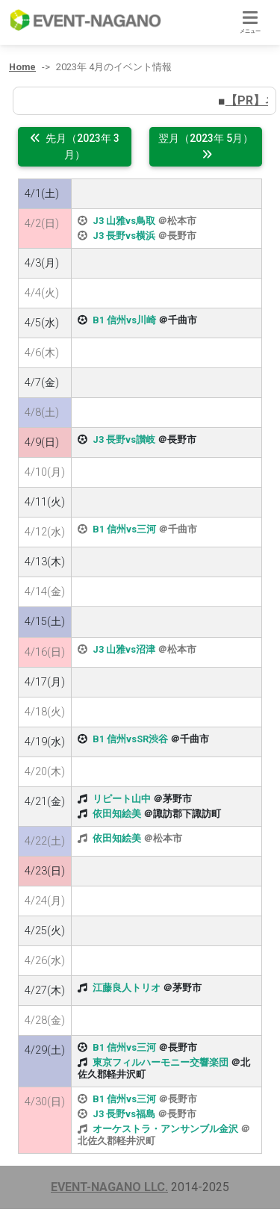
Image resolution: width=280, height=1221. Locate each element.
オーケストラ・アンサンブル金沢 (165, 1128)
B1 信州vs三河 (124, 529)
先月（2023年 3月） (74, 146)
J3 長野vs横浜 (124, 235)
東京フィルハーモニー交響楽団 (160, 1062)
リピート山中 (122, 798)
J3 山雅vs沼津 (124, 649)
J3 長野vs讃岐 (124, 439)
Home (22, 66)
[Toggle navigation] (250, 23)
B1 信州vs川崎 (124, 320)
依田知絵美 (117, 813)
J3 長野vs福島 (124, 1113)
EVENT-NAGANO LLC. (109, 1187)
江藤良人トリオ (127, 987)
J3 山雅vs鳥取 (124, 220)
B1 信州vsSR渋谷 (130, 739)
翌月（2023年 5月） (205, 146)
